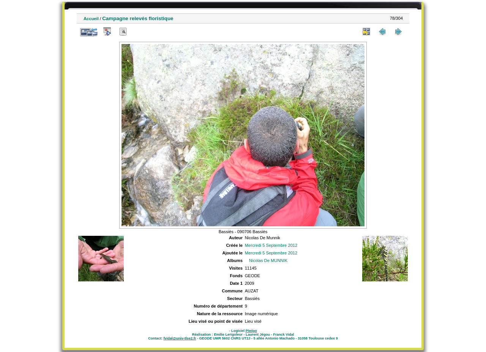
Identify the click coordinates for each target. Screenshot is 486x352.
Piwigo (251, 331)
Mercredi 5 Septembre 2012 (271, 245)
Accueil (91, 18)
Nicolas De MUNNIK (268, 260)
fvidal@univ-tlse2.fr (179, 338)
